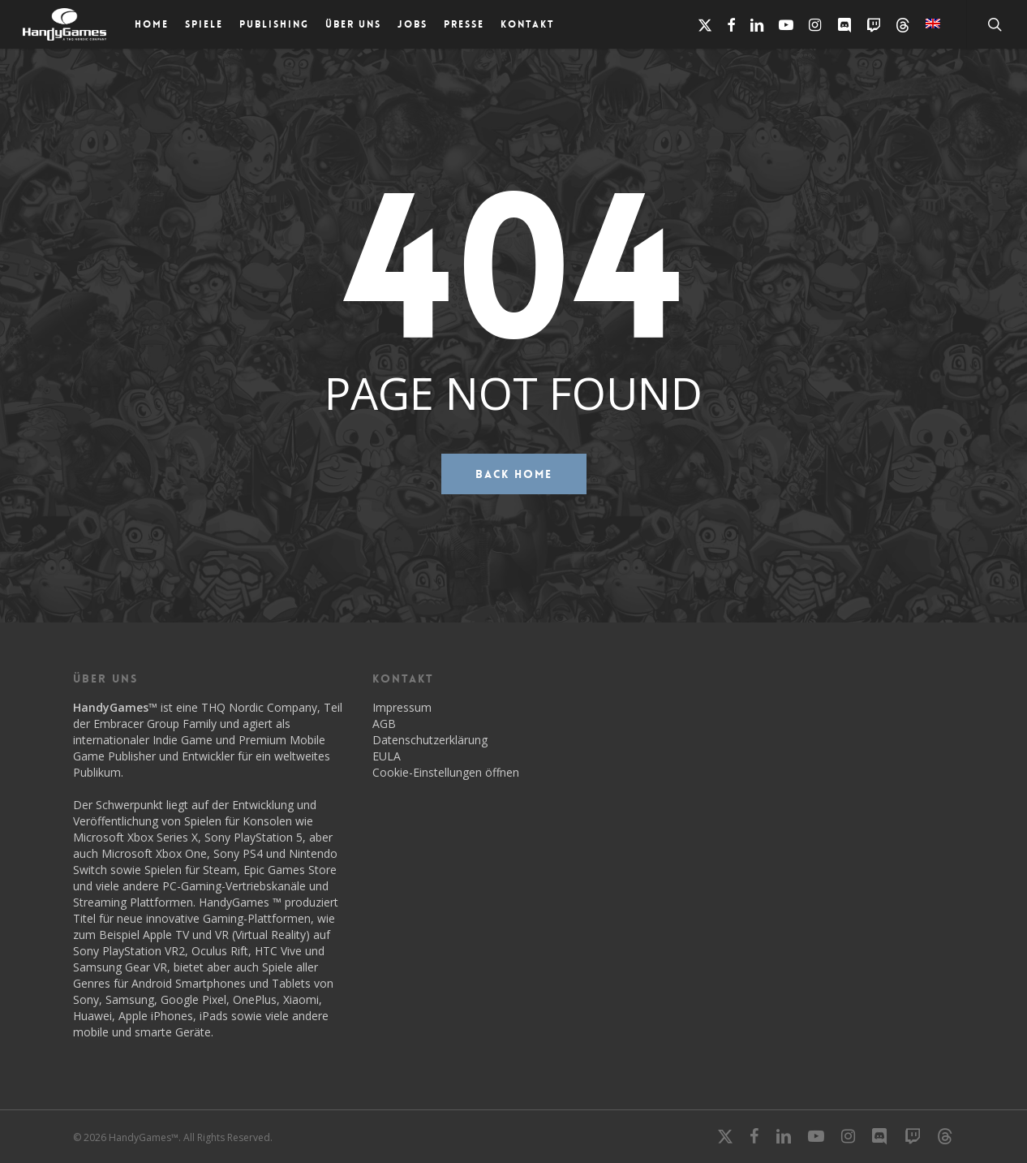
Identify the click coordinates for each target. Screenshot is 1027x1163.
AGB (384, 723)
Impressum (402, 707)
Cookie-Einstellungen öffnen (445, 772)
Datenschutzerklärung (430, 739)
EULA (386, 756)
